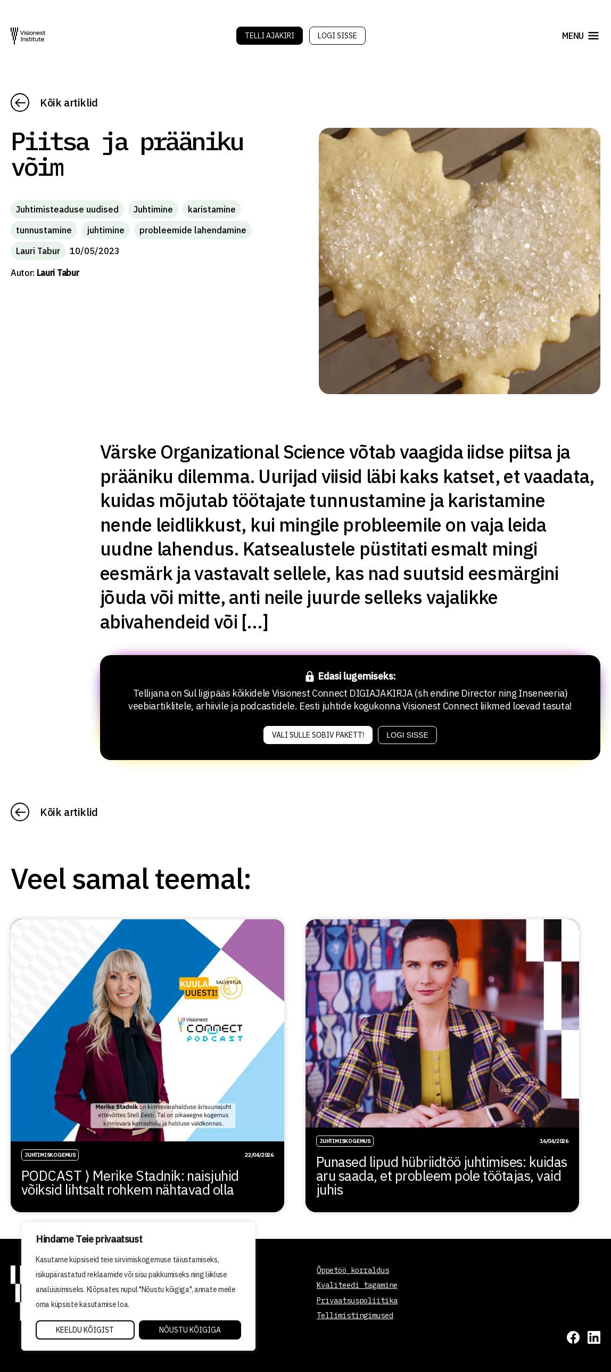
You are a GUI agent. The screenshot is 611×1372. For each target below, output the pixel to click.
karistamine (212, 209)
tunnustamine (44, 230)
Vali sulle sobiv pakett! (318, 735)
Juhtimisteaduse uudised (67, 209)
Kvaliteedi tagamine (357, 1285)
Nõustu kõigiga (190, 1330)
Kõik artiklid (69, 102)
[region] (138, 1286)
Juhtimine (153, 209)
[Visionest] (28, 36)
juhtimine (106, 230)
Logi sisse (337, 35)
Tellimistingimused (355, 1315)
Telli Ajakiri (269, 35)
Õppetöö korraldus (353, 1270)
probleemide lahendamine (192, 230)
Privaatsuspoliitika (357, 1300)
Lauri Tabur (38, 251)
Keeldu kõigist (85, 1330)
